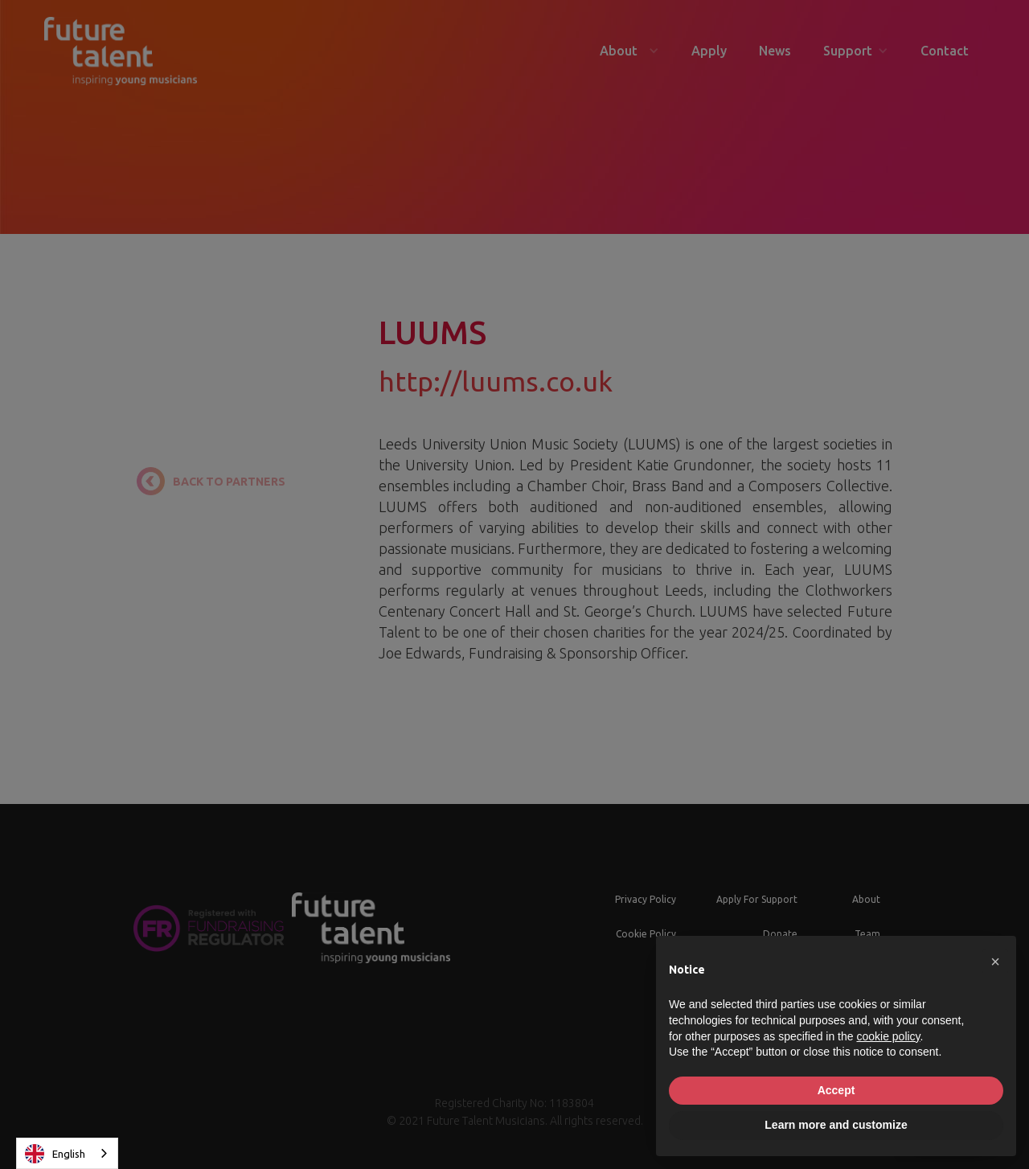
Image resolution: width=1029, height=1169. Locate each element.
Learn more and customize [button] (836, 1124)
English (55, 1153)
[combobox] (67, 1153)
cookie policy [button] (888, 1036)
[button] (995, 961)
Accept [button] (836, 1090)
